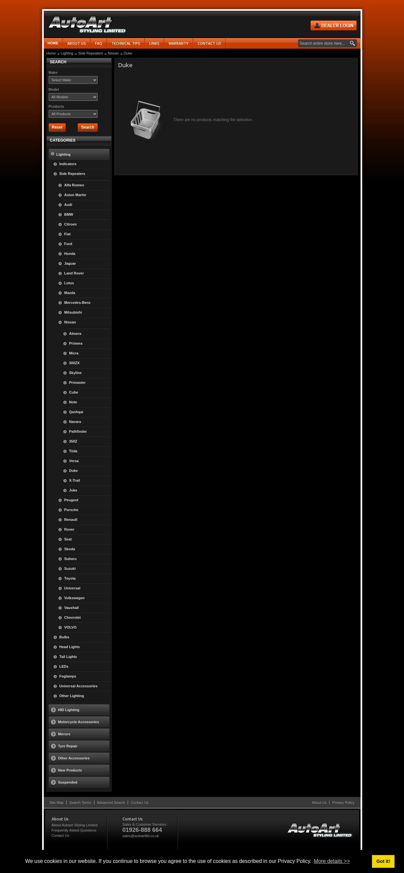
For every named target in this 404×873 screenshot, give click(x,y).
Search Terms (80, 802)
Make (53, 72)
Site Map (57, 802)
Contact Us (139, 802)
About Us (319, 802)
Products (56, 106)
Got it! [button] (383, 861)
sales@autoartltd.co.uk (140, 836)
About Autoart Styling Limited (75, 825)
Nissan (113, 53)
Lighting (67, 53)
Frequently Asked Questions (74, 830)
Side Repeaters (90, 53)
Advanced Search (111, 802)
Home (53, 43)
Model (54, 89)
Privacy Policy (343, 802)
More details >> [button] (332, 861)
